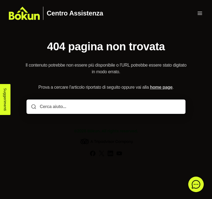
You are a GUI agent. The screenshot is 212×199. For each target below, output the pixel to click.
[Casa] (24, 13)
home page (161, 87)
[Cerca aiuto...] (110, 107)
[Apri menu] (199, 13)
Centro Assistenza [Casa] (75, 13)
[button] (196, 184)
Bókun (93, 131)
